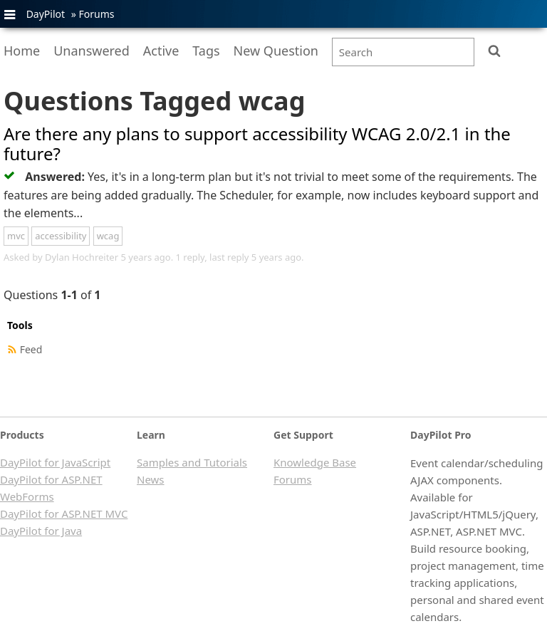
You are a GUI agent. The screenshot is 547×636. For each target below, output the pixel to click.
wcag (108, 235)
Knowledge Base (315, 462)
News (151, 479)
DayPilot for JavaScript (55, 462)
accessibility (60, 235)
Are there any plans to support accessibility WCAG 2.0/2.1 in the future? (257, 144)
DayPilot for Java (41, 530)
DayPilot (45, 14)
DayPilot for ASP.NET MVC (63, 513)
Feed (31, 349)
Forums (96, 14)
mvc (16, 235)
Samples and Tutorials (192, 462)
